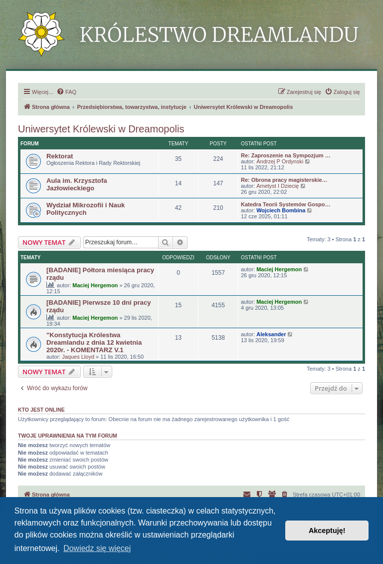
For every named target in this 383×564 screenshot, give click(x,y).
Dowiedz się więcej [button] (97, 548)
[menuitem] (66, 92)
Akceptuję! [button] (327, 531)
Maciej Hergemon (95, 285)
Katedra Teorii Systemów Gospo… (286, 204)
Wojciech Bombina (280, 210)
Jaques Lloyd (78, 357)
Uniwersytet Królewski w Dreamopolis (101, 128)
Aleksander (271, 334)
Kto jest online (41, 410)
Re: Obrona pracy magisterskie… (284, 180)
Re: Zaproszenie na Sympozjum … (286, 155)
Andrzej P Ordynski (279, 161)
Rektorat (59, 156)
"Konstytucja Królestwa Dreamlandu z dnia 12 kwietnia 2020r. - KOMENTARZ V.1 (94, 342)
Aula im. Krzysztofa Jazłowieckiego (76, 184)
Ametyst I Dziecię (277, 186)
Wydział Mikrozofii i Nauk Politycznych (85, 208)
